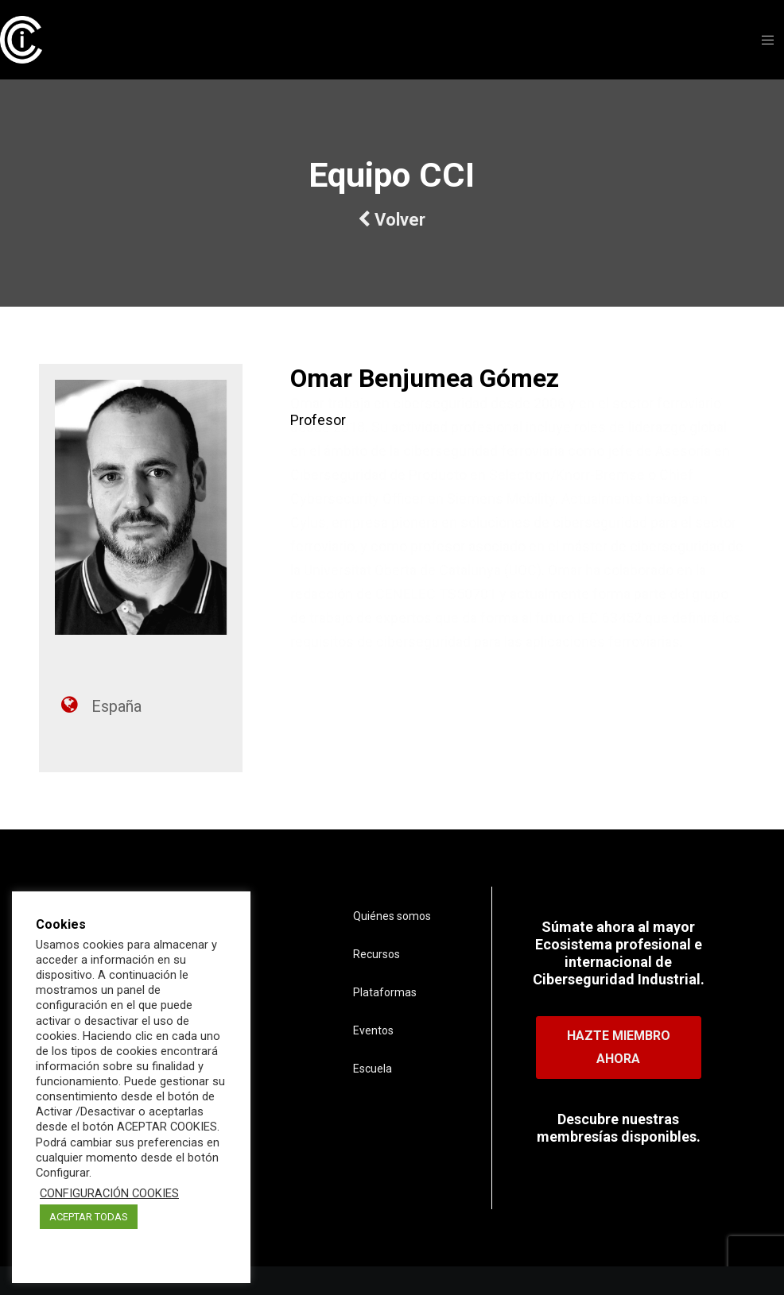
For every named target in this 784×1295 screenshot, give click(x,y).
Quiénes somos (392, 916)
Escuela (372, 1068)
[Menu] (762, 39)
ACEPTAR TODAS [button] (88, 1217)
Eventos (373, 1030)
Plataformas (385, 992)
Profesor (318, 420)
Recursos (376, 954)
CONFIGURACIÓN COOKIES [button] (109, 1193)
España (116, 706)
